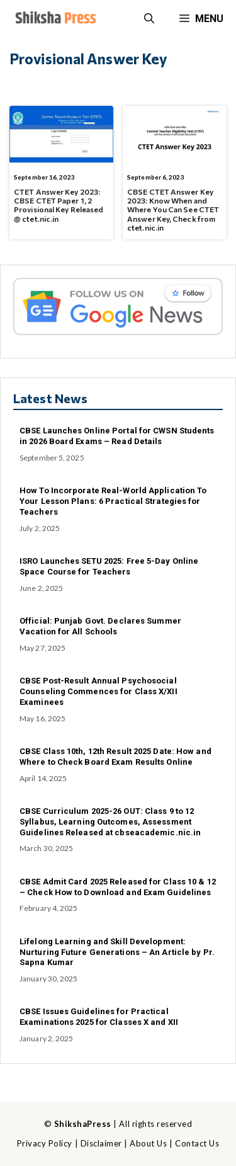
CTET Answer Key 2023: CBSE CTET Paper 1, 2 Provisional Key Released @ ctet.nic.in (58, 205)
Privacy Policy (44, 1143)
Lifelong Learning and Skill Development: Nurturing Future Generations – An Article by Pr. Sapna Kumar (117, 952)
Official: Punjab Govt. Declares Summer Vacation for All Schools (100, 626)
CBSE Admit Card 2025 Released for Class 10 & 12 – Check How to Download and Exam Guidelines (118, 887)
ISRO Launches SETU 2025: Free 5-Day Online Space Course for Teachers (109, 566)
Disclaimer (101, 1143)
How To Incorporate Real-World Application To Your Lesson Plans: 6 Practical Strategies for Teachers (113, 501)
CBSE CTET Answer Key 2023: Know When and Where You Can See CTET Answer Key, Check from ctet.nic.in (173, 209)
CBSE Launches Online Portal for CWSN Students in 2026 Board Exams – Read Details (117, 436)
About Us (148, 1143)
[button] (149, 19)
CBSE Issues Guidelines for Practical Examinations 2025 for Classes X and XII (99, 1017)
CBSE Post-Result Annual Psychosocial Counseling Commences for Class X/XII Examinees (98, 691)
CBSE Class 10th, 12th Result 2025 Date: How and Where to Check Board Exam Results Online (115, 756)
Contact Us (197, 1143)
